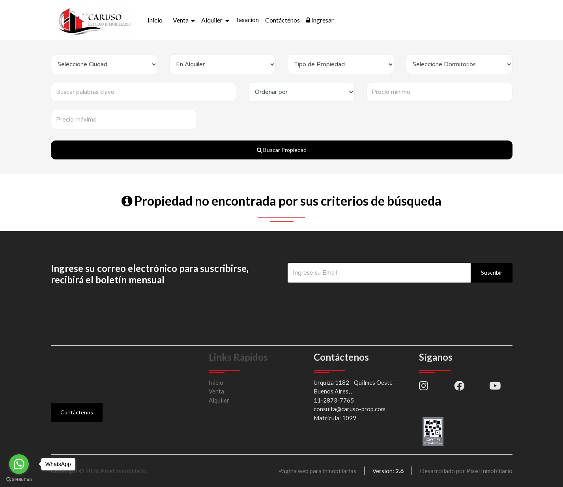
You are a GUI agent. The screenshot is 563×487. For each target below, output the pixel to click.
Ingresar (320, 20)
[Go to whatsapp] (19, 464)
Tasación (247, 19)
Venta (216, 391)
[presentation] (348, 298)
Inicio (155, 20)
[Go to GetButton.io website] (19, 479)
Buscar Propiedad (282, 149)
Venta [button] (181, 20)
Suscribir (491, 272)
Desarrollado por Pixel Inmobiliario (466, 470)
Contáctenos (282, 20)
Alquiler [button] (212, 20)
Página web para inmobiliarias (317, 470)
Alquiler (219, 400)
